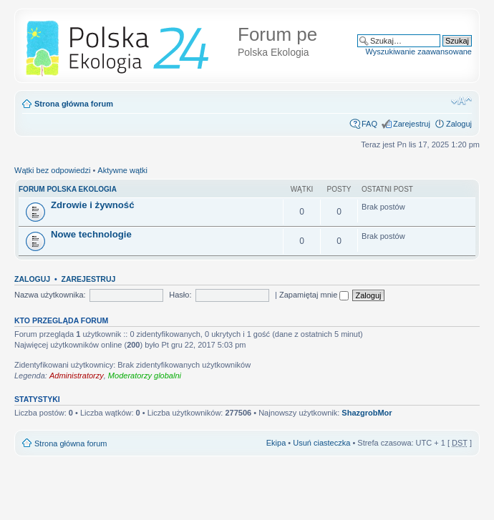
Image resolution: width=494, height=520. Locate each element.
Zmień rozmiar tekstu (461, 100)
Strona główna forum (73, 103)
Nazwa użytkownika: (50, 294)
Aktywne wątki (122, 170)
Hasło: (180, 294)
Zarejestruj (411, 123)
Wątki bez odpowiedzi (52, 170)
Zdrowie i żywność (93, 205)
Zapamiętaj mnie (314, 294)
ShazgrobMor (367, 412)
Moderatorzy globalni (144, 375)
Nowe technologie (91, 234)
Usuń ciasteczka (321, 442)
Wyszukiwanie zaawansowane (419, 51)
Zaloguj (459, 123)
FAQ (369, 123)
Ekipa (276, 442)
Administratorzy (76, 375)
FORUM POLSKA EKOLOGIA (68, 189)
